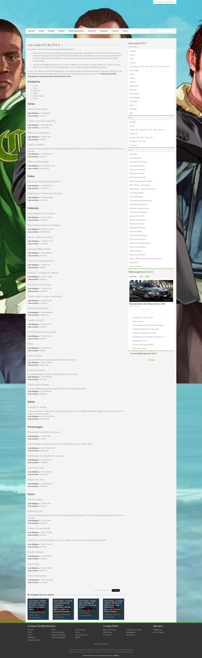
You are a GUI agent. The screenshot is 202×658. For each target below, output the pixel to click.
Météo (35, 93)
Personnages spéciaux (138, 235)
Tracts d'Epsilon (135, 266)
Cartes (132, 126)
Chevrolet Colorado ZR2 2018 (144, 333)
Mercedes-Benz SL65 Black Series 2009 (147, 304)
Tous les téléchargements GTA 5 (143, 353)
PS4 (155, 67)
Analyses (104, 31)
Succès (132, 137)
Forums (115, 31)
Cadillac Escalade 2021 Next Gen (146, 329)
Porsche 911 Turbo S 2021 (143, 317)
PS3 (142, 67)
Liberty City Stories (58, 635)
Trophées (133, 141)
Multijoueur (133, 86)
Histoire (132, 82)
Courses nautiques (136, 166)
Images (51, 31)
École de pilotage (136, 197)
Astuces (132, 122)
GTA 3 (77, 632)
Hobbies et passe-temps (139, 208)
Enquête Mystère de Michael (140, 201)
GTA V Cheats (158, 632)
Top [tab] (141, 276)
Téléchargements (76, 31)
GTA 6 (30, 632)
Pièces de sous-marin (137, 239)
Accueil (31, 31)
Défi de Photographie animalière (73, 389)
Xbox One (162, 67)
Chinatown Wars (34, 640)
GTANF (151, 360)
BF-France (107, 635)
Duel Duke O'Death (68, 360)
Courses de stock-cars (138, 162)
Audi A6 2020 (138, 321)
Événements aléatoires (138, 204)
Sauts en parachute (137, 255)
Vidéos (61, 31)
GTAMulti (31, 637)
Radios (132, 105)
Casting (132, 63)
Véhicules (36, 91)
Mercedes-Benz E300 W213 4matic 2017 (149, 337)
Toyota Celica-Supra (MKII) (143, 345)
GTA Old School (81, 635)
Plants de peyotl (135, 251)
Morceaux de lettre (136, 224)
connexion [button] (170, 2)
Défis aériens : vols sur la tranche (142, 189)
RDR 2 (77, 637)
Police (35, 88)
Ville (131, 113)
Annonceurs (98, 644)
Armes (35, 86)
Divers (35, 99)
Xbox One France (109, 630)
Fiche (131, 74)
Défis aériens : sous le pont (139, 185)
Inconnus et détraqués (138, 212)
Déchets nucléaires (136, 173)
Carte (131, 59)
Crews (125, 31)
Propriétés (133, 101)
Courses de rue (135, 158)
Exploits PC (133, 134)
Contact (105, 644)
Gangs (132, 78)
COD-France (107, 632)
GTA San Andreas (58, 637)
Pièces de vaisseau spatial (139, 243)
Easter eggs (134, 70)
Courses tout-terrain (137, 170)
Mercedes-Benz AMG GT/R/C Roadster (148, 325)
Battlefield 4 (131, 632)
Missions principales (137, 220)
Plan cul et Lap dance (137, 247)
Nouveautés (134, 94)
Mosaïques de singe (137, 228)
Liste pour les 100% (137, 216)
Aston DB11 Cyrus (140, 348)
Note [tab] (147, 276)
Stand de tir (133, 262)
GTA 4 (53, 630)
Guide (41, 31)
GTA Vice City (80, 630)
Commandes (134, 67)
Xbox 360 (149, 67)
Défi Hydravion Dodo (69, 374)
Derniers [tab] (133, 276)
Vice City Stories (57, 632)
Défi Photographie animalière (140, 181)
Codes (131, 130)
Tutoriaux (133, 145)
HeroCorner (130, 635)
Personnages (38, 96)
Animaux (132, 51)
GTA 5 (30, 635)
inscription (160, 2)
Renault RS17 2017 (140, 341)
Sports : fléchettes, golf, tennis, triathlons (145, 259)
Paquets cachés (135, 231)
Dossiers (92, 31)
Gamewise (157, 630)
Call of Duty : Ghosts (134, 630)
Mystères (133, 90)
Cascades (133, 154)
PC (168, 67)
